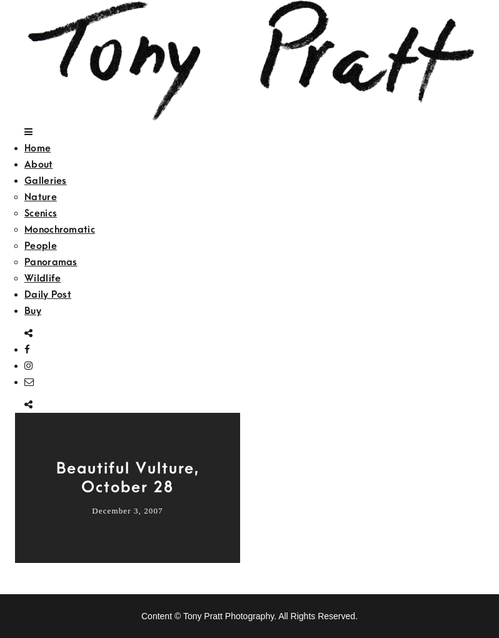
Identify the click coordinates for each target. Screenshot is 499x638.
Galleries (45, 180)
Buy (32, 310)
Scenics (40, 213)
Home (37, 148)
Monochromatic (59, 229)
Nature (40, 197)
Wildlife (42, 278)
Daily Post (47, 294)
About (38, 164)
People (40, 245)
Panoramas (51, 262)
